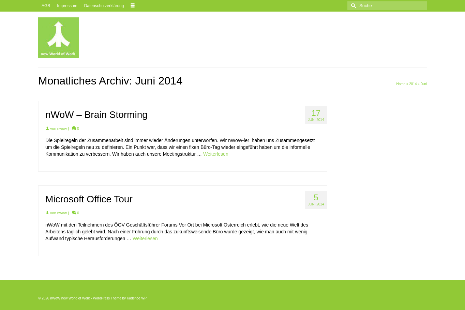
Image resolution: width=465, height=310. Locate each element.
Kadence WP (137, 298)
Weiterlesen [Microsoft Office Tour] (145, 238)
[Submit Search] (352, 5)
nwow (62, 128)
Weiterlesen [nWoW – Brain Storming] (215, 154)
